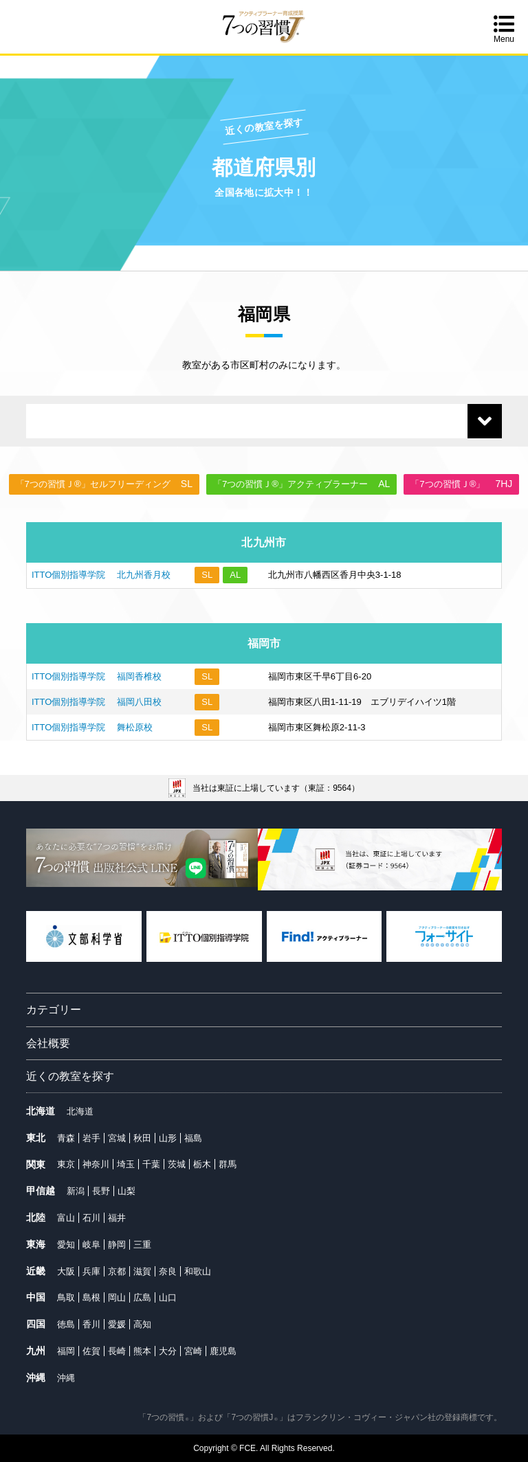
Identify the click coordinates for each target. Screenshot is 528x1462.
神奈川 (95, 1164)
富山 (66, 1218)
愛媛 (117, 1324)
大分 (168, 1351)
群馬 (227, 1164)
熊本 (142, 1351)
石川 (91, 1218)
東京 (66, 1164)
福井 (117, 1218)
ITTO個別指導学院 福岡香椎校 (97, 676)
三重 (142, 1244)
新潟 (76, 1191)
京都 (117, 1271)
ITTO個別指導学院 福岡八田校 (97, 702)
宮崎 (193, 1351)
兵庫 (91, 1271)
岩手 (91, 1138)
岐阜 (91, 1244)
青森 (66, 1138)
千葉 (151, 1164)
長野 (101, 1191)
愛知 (66, 1244)
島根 (91, 1297)
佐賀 (91, 1351)
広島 (142, 1297)
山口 (168, 1297)
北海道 (80, 1111)
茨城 (177, 1164)
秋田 (142, 1138)
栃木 (202, 1164)
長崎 (117, 1351)
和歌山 (197, 1271)
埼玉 (126, 1164)
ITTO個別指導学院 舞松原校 (92, 727)
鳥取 (66, 1297)
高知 (142, 1324)
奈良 (168, 1271)
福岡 (66, 1351)
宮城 (117, 1138)
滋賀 (142, 1271)
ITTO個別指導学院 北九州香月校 (101, 575)
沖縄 (66, 1378)
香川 (91, 1324)
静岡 (117, 1244)
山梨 (126, 1191)
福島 (193, 1138)
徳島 (66, 1324)
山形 (168, 1138)
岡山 (117, 1297)
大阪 (66, 1271)
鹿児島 (223, 1351)
